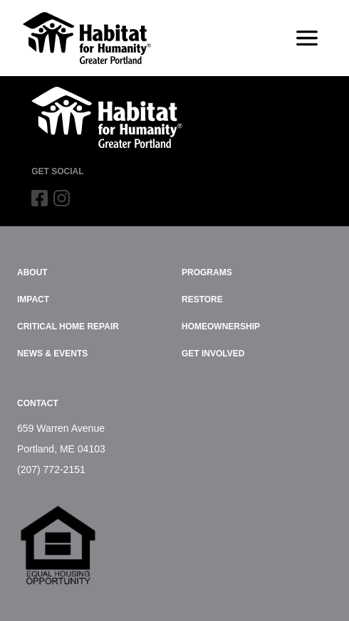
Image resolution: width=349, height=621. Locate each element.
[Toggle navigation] (307, 38)
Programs (207, 272)
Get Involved (213, 354)
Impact (33, 299)
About (32, 272)
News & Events (52, 354)
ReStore (202, 299)
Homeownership (221, 326)
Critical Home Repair (68, 326)
